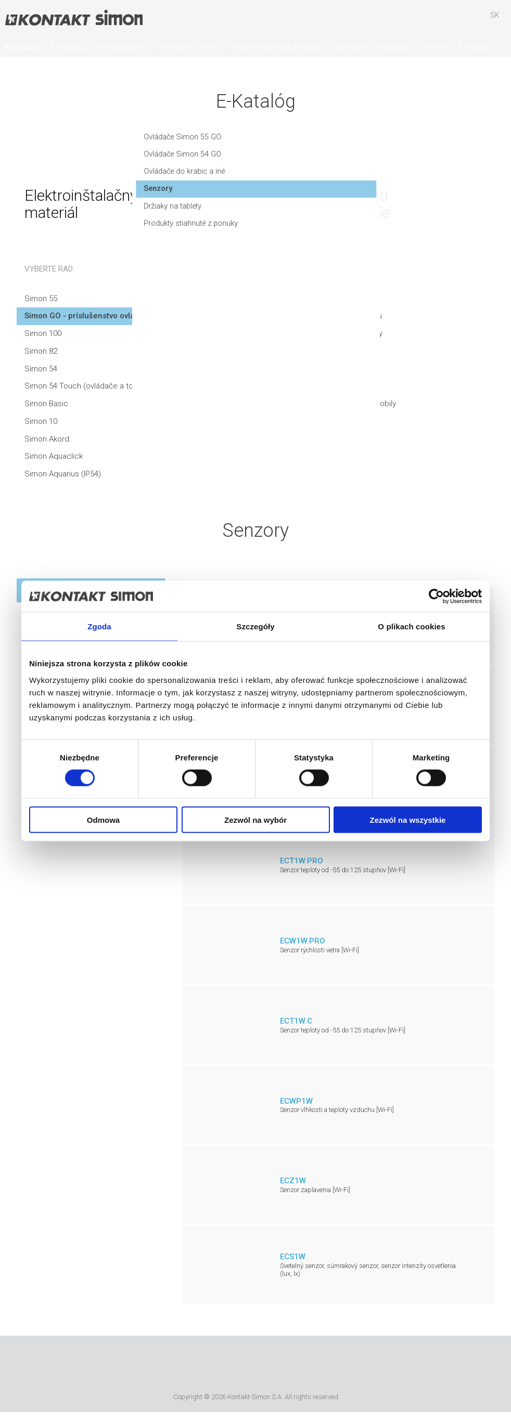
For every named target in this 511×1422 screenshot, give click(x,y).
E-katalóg (68, 47)
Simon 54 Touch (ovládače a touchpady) (95, 386)
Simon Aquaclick (53, 456)
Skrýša (464, 20)
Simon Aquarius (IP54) (62, 474)
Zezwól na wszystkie (408, 819)
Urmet (196, 1366)
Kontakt (473, 47)
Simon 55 (40, 298)
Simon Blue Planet (327, 1366)
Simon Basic (46, 403)
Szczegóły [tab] (255, 626)
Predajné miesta (189, 47)
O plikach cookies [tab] (411, 626)
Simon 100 (42, 333)
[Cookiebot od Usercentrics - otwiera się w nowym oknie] (436, 596)
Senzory (286, 194)
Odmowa (103, 819)
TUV (296, 1366)
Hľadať (434, 20)
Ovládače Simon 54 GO (311, 158)
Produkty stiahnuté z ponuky (320, 229)
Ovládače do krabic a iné (314, 176)
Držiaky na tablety (301, 211)
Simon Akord (46, 439)
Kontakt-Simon (73, 19)
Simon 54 (40, 368)
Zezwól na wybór (255, 819)
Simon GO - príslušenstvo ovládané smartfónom (112, 315)
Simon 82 (40, 351)
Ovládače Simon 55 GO (311, 141)
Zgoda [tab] (99, 626)
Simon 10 (40, 421)
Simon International (253, 1366)
